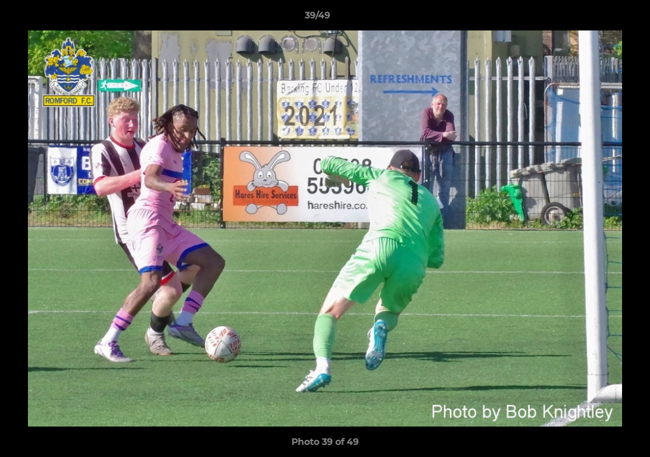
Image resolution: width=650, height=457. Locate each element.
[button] (596, 18)
